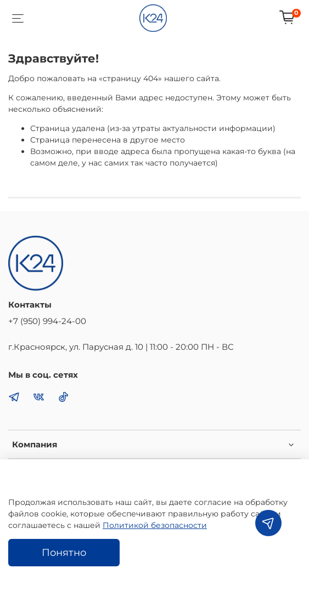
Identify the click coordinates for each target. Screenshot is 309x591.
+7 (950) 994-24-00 (47, 321)
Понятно (64, 552)
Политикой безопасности (155, 525)
